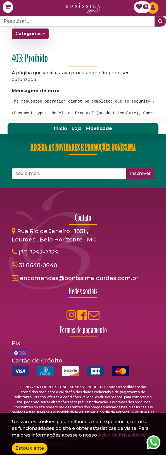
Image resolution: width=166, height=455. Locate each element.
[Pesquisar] (160, 21)
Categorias (28, 33)
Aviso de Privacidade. (122, 435)
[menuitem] (60, 128)
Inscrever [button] (140, 173)
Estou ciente (29, 448)
